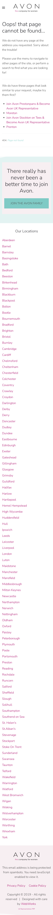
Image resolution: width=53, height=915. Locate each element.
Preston (7, 662)
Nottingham (10, 614)
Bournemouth (11, 319)
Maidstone (9, 566)
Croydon (7, 397)
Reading (7, 668)
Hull (5, 524)
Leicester (8, 542)
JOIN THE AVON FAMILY (27, 203)
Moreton (11, 113)
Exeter (6, 451)
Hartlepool (9, 500)
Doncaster (8, 421)
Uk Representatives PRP (26, 909)
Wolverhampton (12, 813)
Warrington (9, 783)
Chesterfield (10, 373)
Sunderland (9, 753)
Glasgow (8, 469)
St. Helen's (9, 723)
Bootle (6, 313)
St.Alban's (9, 729)
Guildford (8, 481)
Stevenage (9, 735)
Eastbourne (9, 439)
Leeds (6, 536)
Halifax (7, 487)
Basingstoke (10, 258)
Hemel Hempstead (14, 506)
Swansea (8, 759)
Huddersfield (10, 518)
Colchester (9, 379)
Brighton (7, 331)
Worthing (8, 825)
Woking (7, 807)
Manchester (10, 572)
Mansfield (8, 578)
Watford (7, 789)
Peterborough (11, 638)
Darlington (9, 403)
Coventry (8, 385)
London (7, 554)
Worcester (9, 819)
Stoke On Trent (11, 747)
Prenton (11, 127)
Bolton (6, 306)
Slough (6, 699)
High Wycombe (12, 512)
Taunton (7, 765)
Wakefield (8, 777)
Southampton (11, 711)
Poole (5, 650)
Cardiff (6, 355)
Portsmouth (10, 656)
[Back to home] (26, 8)
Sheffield (8, 693)
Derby (6, 409)
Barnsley (8, 252)
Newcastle (9, 596)
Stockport (8, 741)
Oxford (6, 626)
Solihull (7, 705)
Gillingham (9, 463)
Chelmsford (9, 361)
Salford (7, 687)
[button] (3, 8)
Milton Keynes (11, 590)
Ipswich (7, 530)
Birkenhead (9, 282)
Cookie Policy (37, 886)
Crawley (7, 391)
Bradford (8, 325)
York (4, 837)
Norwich (7, 608)
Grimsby (7, 475)
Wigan (6, 801)
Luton (6, 560)
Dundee (7, 433)
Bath (5, 264)
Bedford (7, 270)
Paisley (6, 632)
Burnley (7, 343)
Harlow (7, 494)
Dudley (7, 427)
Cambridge (9, 349)
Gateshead (9, 457)
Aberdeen (8, 240)
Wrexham (8, 831)
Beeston (7, 276)
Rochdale (8, 675)
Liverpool (8, 548)
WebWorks (28, 904)
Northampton (11, 602)
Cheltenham (10, 367)
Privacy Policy (16, 886)
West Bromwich (12, 795)
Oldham (7, 620)
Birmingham (10, 288)
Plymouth (8, 644)
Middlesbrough (12, 584)
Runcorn (7, 681)
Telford (6, 771)
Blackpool (8, 300)
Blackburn (8, 294)
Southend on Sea (13, 717)
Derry (5, 415)
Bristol (6, 337)
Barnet (6, 246)
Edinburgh (9, 445)
